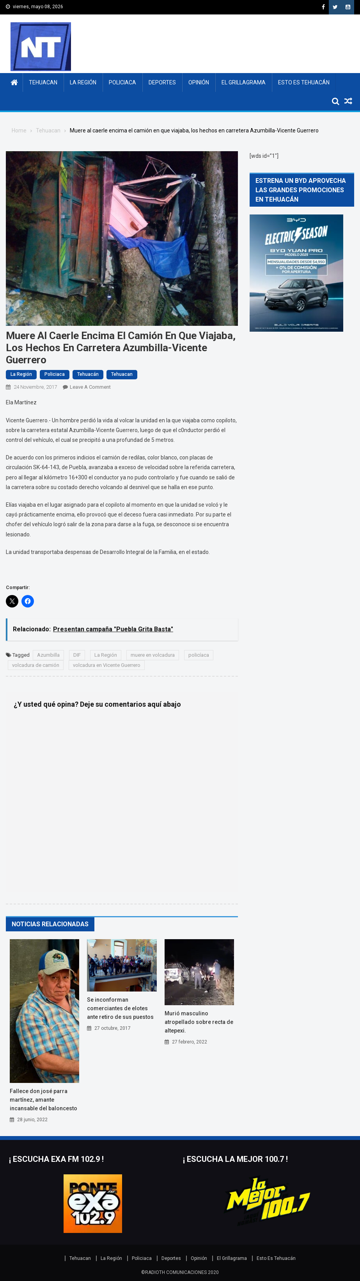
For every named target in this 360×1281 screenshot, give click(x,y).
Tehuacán (88, 374)
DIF (77, 655)
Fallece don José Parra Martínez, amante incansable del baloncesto (43, 1099)
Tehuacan (43, 82)
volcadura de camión (35, 665)
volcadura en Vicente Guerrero (106, 665)
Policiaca (122, 82)
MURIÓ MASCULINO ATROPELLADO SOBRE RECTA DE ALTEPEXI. (199, 1022)
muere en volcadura (153, 655)
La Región (83, 82)
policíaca (198, 655)
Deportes (162, 82)
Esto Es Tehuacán (304, 82)
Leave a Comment (90, 387)
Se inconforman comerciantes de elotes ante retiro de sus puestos (120, 1008)
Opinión (198, 82)
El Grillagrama (244, 82)
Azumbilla (48, 655)
